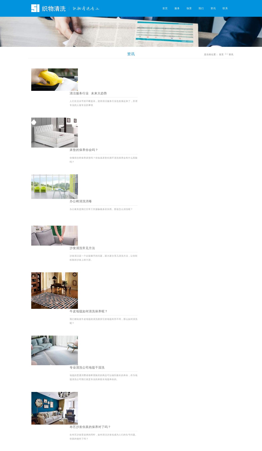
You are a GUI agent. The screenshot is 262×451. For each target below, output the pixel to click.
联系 (225, 8)
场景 (189, 8)
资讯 (213, 8)
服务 (177, 8)
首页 (165, 8)
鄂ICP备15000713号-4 (141, 445)
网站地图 (108, 429)
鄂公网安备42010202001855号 (168, 445)
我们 (201, 8)
